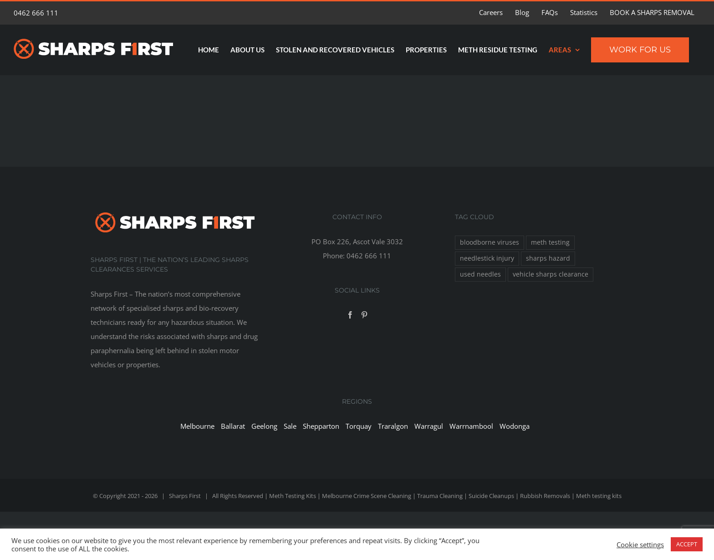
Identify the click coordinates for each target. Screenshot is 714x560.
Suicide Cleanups (491, 496)
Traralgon (393, 426)
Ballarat (233, 426)
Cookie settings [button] (640, 544)
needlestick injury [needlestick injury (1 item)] (487, 258)
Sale (290, 426)
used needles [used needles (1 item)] (480, 274)
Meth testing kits (599, 496)
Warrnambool (471, 426)
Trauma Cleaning (440, 496)
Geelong (264, 426)
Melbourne (197, 426)
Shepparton (321, 426)
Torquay (359, 426)
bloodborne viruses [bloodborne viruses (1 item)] (489, 242)
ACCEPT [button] (686, 544)
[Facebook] (350, 315)
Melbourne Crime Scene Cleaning (366, 496)
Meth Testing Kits (292, 496)
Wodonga (515, 426)
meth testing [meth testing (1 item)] (550, 242)
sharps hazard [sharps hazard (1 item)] (548, 258)
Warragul (428, 426)
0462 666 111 (36, 12)
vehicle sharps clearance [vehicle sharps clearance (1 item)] (550, 274)
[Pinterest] (364, 315)
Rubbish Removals (545, 496)
